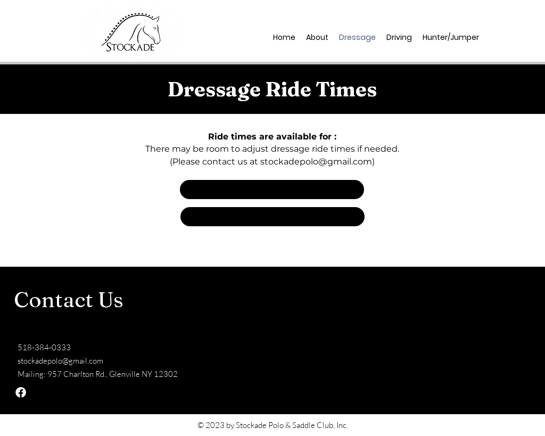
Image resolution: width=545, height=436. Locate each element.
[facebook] (494, 37)
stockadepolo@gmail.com (316, 162)
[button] (272, 189)
